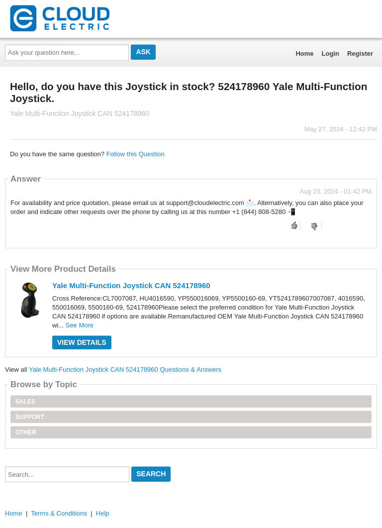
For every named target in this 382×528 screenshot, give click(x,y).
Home (304, 53)
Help (102, 513)
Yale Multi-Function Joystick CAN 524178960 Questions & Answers (125, 369)
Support (29, 417)
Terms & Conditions (59, 513)
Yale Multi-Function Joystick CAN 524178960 (131, 285)
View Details (81, 342)
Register (360, 53)
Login (330, 53)
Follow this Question (135, 154)
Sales (25, 401)
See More (80, 325)
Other (25, 432)
